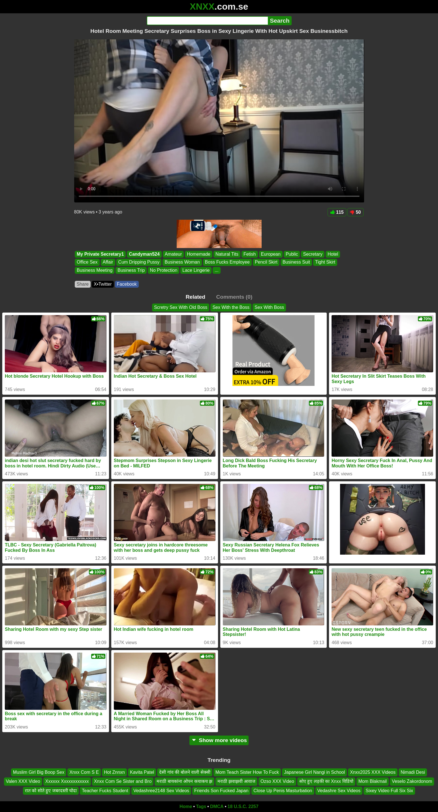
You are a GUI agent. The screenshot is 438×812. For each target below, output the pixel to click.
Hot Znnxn (114, 772)
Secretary (312, 254)
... (216, 270)
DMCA (217, 806)
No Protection (163, 270)
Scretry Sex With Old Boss (181, 307)
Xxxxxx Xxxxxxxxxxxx (67, 781)
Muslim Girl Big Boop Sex (38, 772)
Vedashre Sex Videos (339, 790)
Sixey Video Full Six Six (389, 790)
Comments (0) (234, 297)
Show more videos (219, 740)
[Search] (207, 20)
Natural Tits (226, 254)
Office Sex (87, 262)
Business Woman (182, 262)
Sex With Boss (269, 307)
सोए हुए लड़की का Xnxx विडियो (326, 781)
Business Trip (131, 270)
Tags (201, 806)
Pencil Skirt (266, 262)
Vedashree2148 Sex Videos (161, 790)
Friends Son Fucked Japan (221, 790)
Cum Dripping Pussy (138, 262)
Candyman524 (144, 254)
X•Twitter (103, 284)
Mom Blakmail (372, 781)
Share (83, 284)
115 (337, 212)
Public (291, 254)
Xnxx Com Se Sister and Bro (123, 781)
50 (355, 212)
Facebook (127, 284)
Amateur (172, 254)
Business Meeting (94, 270)
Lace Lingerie (196, 270)
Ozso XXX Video (277, 781)
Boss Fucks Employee (227, 262)
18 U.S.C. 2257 (243, 806)
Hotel (332, 254)
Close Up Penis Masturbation (282, 790)
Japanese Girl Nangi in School (314, 772)
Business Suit (296, 262)
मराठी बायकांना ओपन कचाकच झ (184, 781)
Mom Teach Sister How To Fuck (247, 772)
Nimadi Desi (413, 772)
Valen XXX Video (23, 781)
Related (195, 297)
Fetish (249, 254)
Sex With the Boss (230, 307)
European (270, 254)
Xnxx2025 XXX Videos (373, 772)
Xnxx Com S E (84, 772)
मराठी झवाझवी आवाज (236, 781)
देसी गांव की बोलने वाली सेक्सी (184, 772)
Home (186, 806)
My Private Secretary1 (100, 254)
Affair (107, 262)
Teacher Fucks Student (105, 790)
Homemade (198, 254)
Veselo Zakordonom (412, 781)
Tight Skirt (325, 262)
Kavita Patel (142, 772)
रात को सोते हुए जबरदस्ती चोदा (51, 790)
